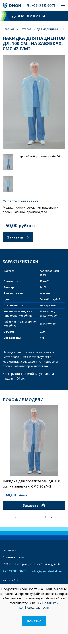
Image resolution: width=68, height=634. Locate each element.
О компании (10, 550)
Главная (8, 29)
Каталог (25, 29)
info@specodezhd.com (47, 571)
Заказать (18, 237)
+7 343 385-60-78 (43, 5)
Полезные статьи (13, 557)
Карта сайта (10, 580)
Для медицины (47, 29)
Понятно (34, 621)
